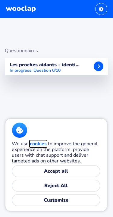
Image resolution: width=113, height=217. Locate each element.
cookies (38, 143)
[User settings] (101, 9)
